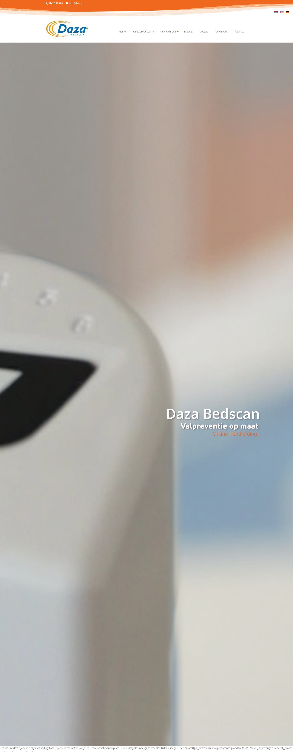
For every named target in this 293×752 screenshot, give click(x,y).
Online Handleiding (235, 434)
